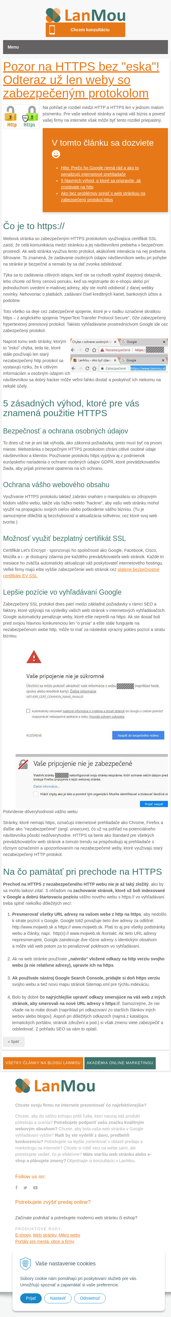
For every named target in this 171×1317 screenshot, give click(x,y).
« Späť (14, 1042)
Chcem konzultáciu (90, 29)
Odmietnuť (90, 1298)
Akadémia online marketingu (120, 1063)
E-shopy (22, 1235)
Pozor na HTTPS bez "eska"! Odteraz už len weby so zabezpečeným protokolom (81, 80)
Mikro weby (69, 1235)
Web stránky (44, 1235)
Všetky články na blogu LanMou (43, 1063)
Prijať (31, 1298)
